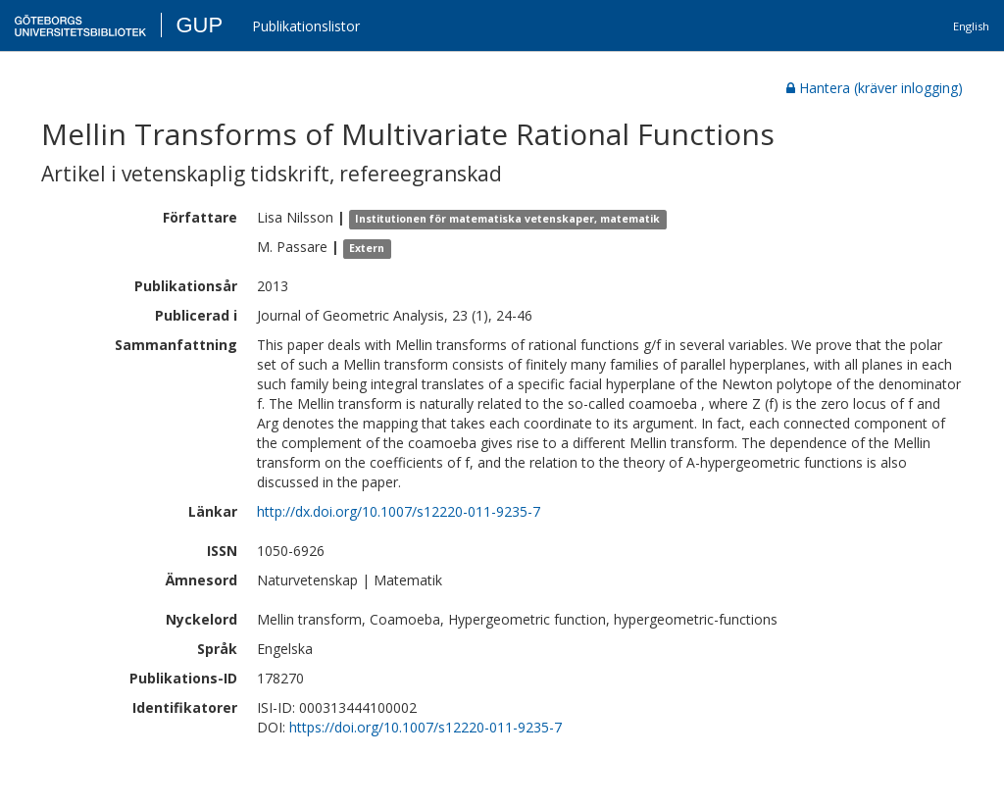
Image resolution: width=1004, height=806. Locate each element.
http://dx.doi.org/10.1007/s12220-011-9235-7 (398, 511)
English (971, 26)
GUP (199, 25)
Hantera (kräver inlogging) (874, 87)
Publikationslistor (306, 26)
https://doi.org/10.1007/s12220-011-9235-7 (425, 727)
